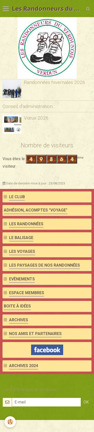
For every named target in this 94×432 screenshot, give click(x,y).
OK (86, 402)
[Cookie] (10, 421)
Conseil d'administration (28, 106)
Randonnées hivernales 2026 (54, 82)
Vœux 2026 (36, 118)
